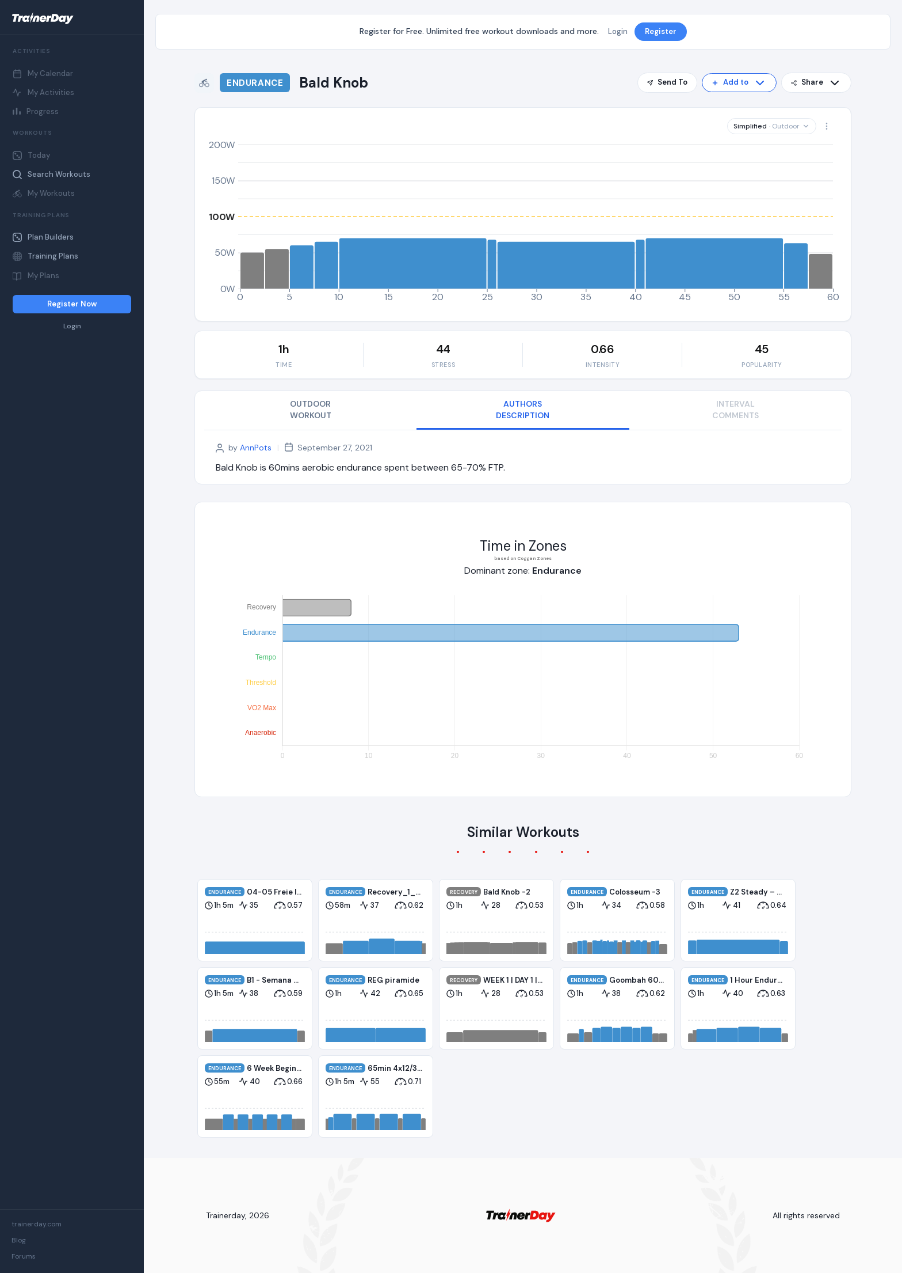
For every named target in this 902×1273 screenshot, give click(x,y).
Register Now (72, 304)
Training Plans (45, 256)
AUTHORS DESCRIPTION (522, 409)
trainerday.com (37, 1224)
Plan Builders (43, 237)
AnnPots (256, 447)
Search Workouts (51, 174)
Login (72, 326)
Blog (19, 1240)
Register (660, 31)
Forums (24, 1256)
